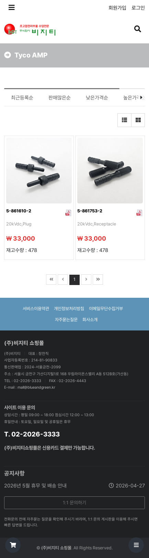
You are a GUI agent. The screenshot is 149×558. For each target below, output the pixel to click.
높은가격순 (134, 98)
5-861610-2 (18, 210)
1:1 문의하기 (74, 502)
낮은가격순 (97, 98)
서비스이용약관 (36, 308)
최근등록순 (22, 98)
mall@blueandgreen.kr (36, 387)
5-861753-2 (89, 210)
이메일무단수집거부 (106, 308)
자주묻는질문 (66, 319)
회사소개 (90, 319)
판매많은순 (59, 98)
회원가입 (117, 8)
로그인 (138, 8)
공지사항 (14, 473)
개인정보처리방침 (69, 308)
